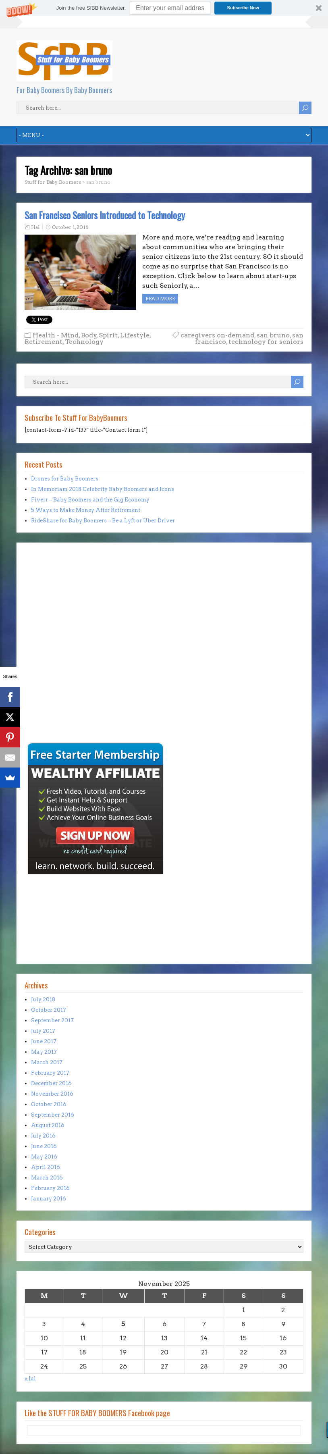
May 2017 (44, 1052)
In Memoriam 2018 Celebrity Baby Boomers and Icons (102, 489)
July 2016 (43, 1136)
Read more (160, 298)
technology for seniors (265, 341)
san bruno (273, 335)
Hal (35, 227)
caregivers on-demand (217, 335)
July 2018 (43, 999)
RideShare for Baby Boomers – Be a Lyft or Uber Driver (103, 521)
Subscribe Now (243, 7)
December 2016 (51, 1083)
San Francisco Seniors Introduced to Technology (105, 215)
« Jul (30, 1378)
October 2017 (48, 1010)
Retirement (43, 341)
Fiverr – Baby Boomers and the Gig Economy (90, 500)
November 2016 (52, 1094)
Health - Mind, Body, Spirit (75, 335)
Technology (84, 341)
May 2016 (44, 1157)
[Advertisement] (49, 684)
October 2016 (48, 1104)
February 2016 (50, 1188)
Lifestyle (134, 335)
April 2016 (45, 1167)
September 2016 (52, 1115)
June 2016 (44, 1146)
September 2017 (52, 1020)
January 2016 (48, 1199)
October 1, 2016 (70, 227)
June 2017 (43, 1041)
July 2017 (43, 1031)
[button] (164, 8)
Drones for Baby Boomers (64, 479)
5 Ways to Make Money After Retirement (85, 510)
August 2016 (47, 1125)
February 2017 (50, 1073)
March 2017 (46, 1062)
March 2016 (47, 1178)
